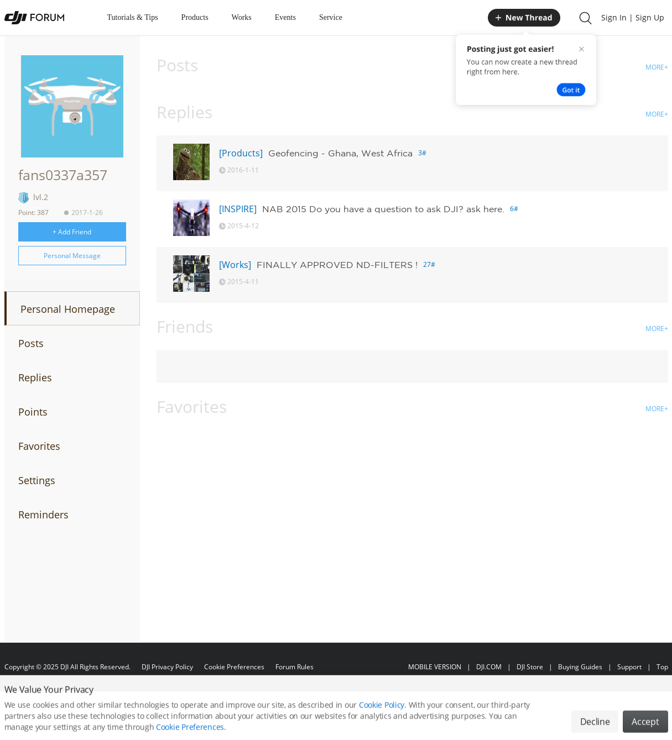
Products (195, 17)
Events (285, 17)
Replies (35, 377)
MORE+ (656, 67)
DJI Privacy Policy (167, 666)
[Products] (241, 153)
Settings (36, 480)
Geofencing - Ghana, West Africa (340, 153)
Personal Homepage (67, 309)
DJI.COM (489, 666)
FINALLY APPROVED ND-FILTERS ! (337, 265)
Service (330, 17)
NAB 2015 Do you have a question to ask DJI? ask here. (383, 209)
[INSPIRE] (238, 209)
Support (629, 666)
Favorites (39, 446)
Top (662, 666)
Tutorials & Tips (132, 17)
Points (33, 411)
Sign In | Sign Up (632, 17)
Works (242, 17)
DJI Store (530, 666)
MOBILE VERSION (434, 666)
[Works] (235, 265)
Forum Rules (294, 666)
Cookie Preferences (234, 666)
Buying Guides (580, 666)
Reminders (43, 514)
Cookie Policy (381, 713)
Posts (31, 343)
